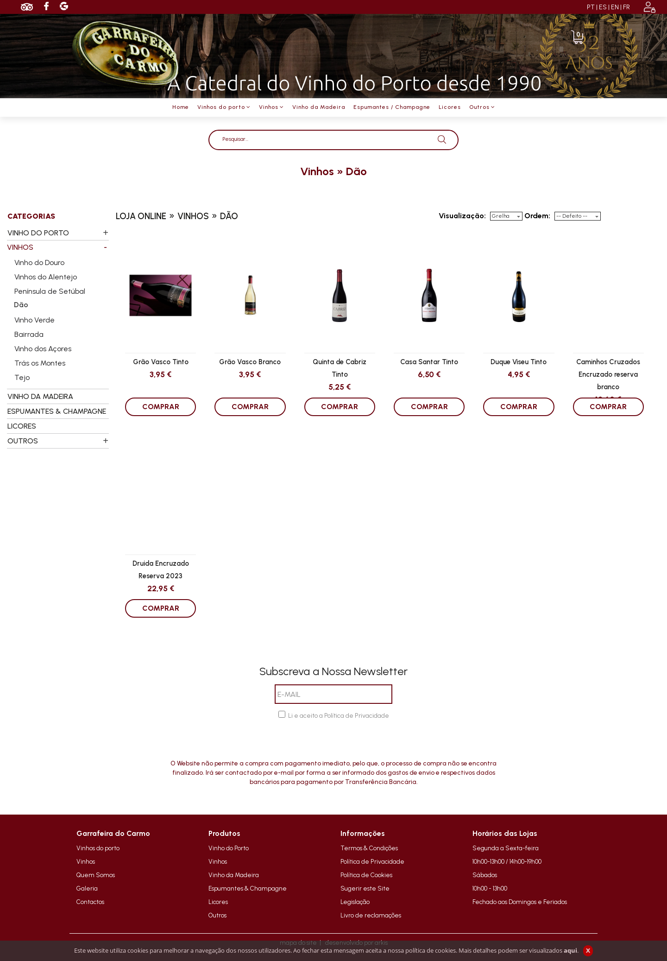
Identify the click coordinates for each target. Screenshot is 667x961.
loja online (141, 216)
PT (591, 7)
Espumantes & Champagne (247, 888)
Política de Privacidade (372, 861)
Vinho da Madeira (233, 875)
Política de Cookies (366, 875)
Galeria (87, 888)
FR (626, 7)
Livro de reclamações (370, 915)
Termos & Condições (369, 848)
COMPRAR (160, 406)
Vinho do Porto (228, 848)
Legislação (355, 901)
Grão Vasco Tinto (161, 362)
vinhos (317, 171)
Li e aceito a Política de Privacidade (338, 716)
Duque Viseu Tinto (519, 362)
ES (603, 7)
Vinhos (85, 861)
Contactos (90, 901)
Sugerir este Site (365, 888)
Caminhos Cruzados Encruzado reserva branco (608, 374)
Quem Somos (95, 875)
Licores (218, 901)
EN (615, 7)
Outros (217, 915)
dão (356, 171)
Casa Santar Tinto (429, 362)
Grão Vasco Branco (250, 362)
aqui (570, 950)
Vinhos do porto (98, 848)
